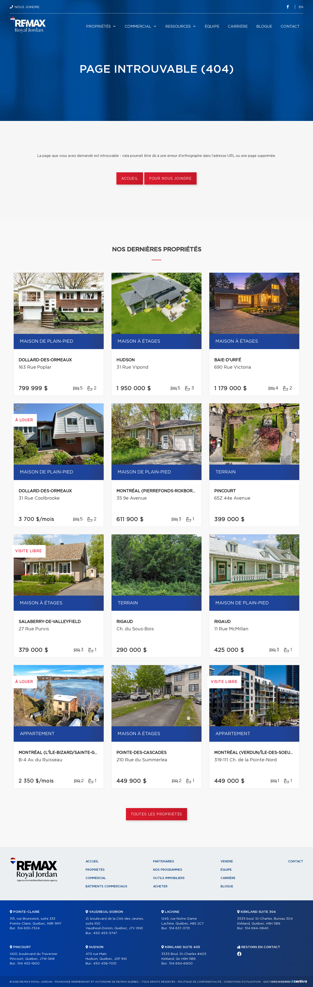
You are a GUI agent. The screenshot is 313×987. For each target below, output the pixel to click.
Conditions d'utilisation (242, 982)
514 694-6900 (181, 963)
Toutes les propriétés (156, 814)
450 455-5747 (105, 933)
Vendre (227, 861)
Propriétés (98, 26)
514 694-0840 (256, 928)
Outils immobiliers (169, 878)
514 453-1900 (28, 963)
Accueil (129, 178)
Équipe (212, 26)
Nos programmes (167, 869)
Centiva (299, 981)
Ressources (178, 26)
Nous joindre (27, 7)
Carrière (238, 26)
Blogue (264, 26)
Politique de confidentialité (199, 982)
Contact (290, 26)
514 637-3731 (179, 928)
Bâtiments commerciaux (106, 886)
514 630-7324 (28, 928)
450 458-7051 (104, 963)
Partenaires (163, 861)
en (301, 7)
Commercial (138, 26)
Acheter (160, 886)
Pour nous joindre (170, 178)
